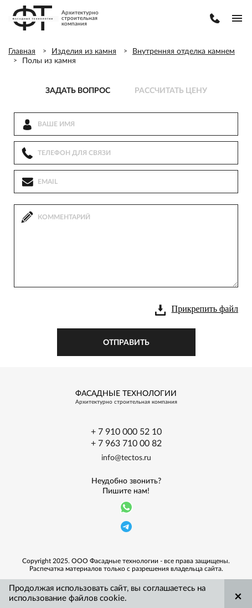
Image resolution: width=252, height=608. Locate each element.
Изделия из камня (84, 51)
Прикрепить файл (205, 308)
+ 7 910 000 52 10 (126, 431)
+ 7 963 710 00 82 (126, 443)
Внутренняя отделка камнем (183, 51)
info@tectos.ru (126, 458)
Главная (21, 51)
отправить (126, 343)
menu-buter (237, 18)
